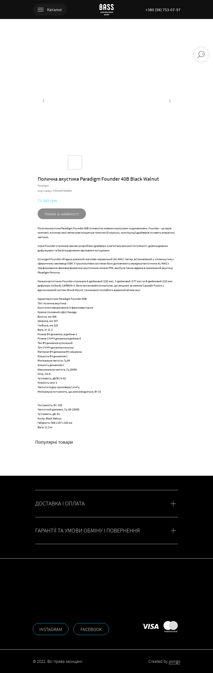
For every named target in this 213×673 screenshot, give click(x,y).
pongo (174, 661)
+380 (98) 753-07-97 (162, 9)
